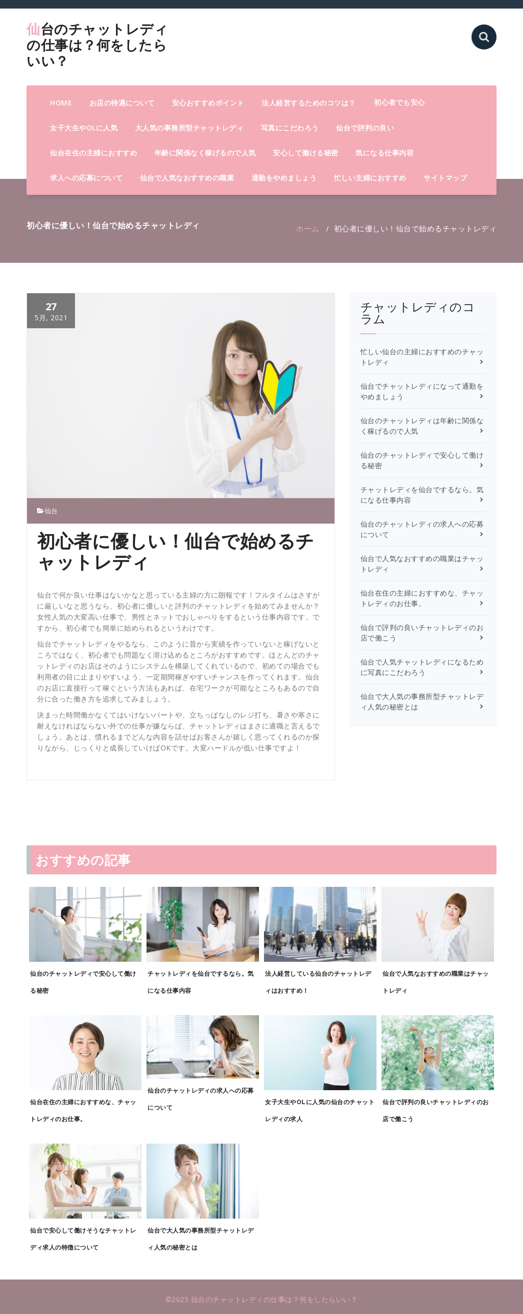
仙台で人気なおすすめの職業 (187, 177)
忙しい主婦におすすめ (370, 177)
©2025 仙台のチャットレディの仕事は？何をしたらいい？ (262, 1299)
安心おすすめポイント (208, 102)
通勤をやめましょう (284, 177)
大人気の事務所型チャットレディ (189, 127)
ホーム (308, 228)
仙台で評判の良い (365, 127)
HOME (61, 102)
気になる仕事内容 (385, 152)
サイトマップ (445, 177)
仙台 (51, 510)
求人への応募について (86, 177)
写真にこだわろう (290, 127)
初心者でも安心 (399, 102)
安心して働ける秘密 (305, 152)
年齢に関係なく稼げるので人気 (205, 152)
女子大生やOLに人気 (84, 127)
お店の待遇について (122, 102)
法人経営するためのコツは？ (309, 102)
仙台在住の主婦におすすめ (93, 152)
